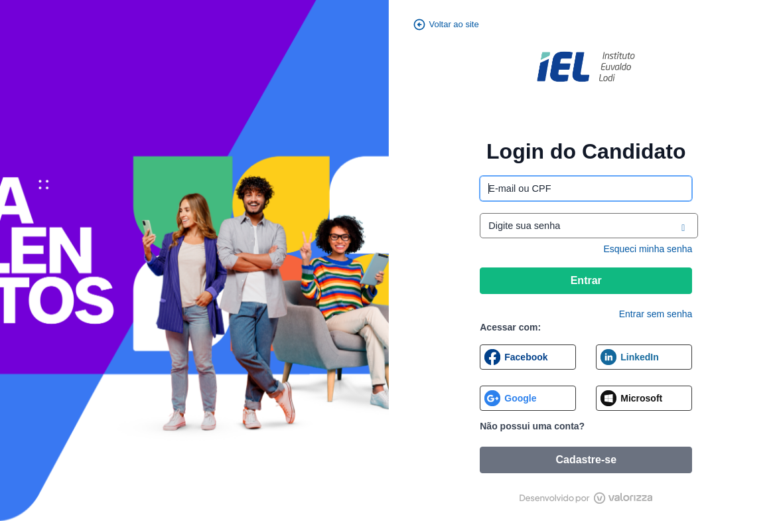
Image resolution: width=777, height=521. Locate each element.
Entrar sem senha (656, 314)
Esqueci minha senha (647, 249)
